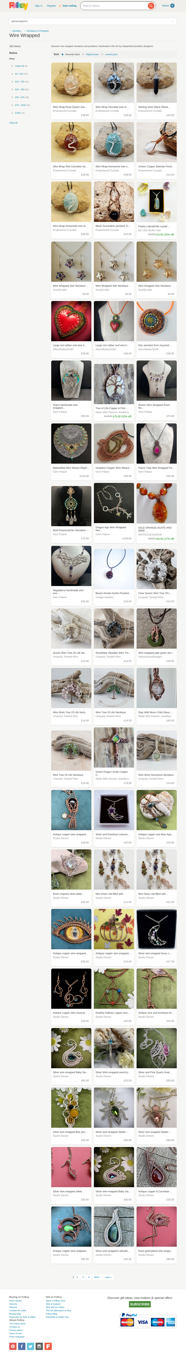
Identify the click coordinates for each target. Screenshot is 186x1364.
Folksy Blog (51, 1314)
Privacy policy (16, 1330)
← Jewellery (15, 31)
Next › (97, 1277)
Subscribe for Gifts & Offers (22, 1317)
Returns (13, 1307)
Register (51, 5)
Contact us (14, 1327)
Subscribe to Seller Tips (57, 1317)
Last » (108, 1277)
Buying (15, 1314)
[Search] (151, 6)
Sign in (38, 5)
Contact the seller (17, 1310)
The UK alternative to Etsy (58, 1310)
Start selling (69, 5)
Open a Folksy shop (55, 1300)
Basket (168, 5)
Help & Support (53, 1304)
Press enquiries (16, 1336)
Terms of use (15, 1333)
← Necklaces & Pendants (36, 31)
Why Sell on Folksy (55, 1307)
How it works (15, 1300)
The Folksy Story (17, 1323)
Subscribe (140, 1304)
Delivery (13, 1304)
